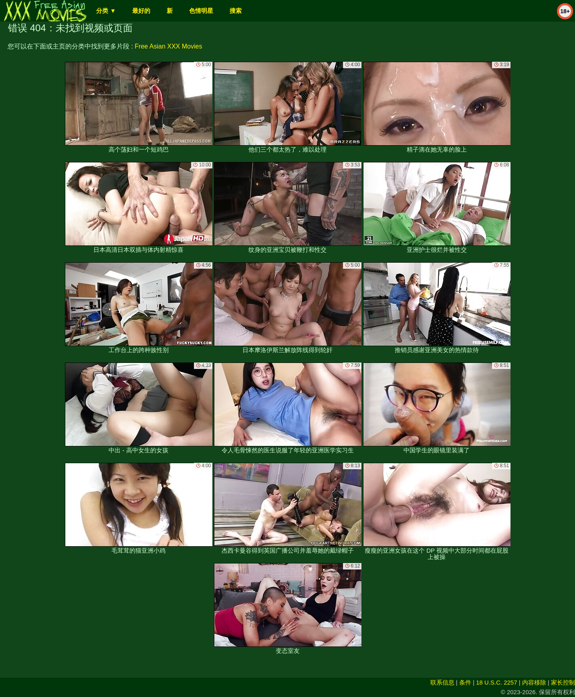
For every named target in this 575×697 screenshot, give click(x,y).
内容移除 (534, 682)
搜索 (236, 10)
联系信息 (442, 682)
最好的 (141, 10)
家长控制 (563, 682)
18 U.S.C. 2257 (496, 682)
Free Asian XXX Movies (168, 46)
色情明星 (201, 10)
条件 (465, 682)
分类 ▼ (106, 10)
